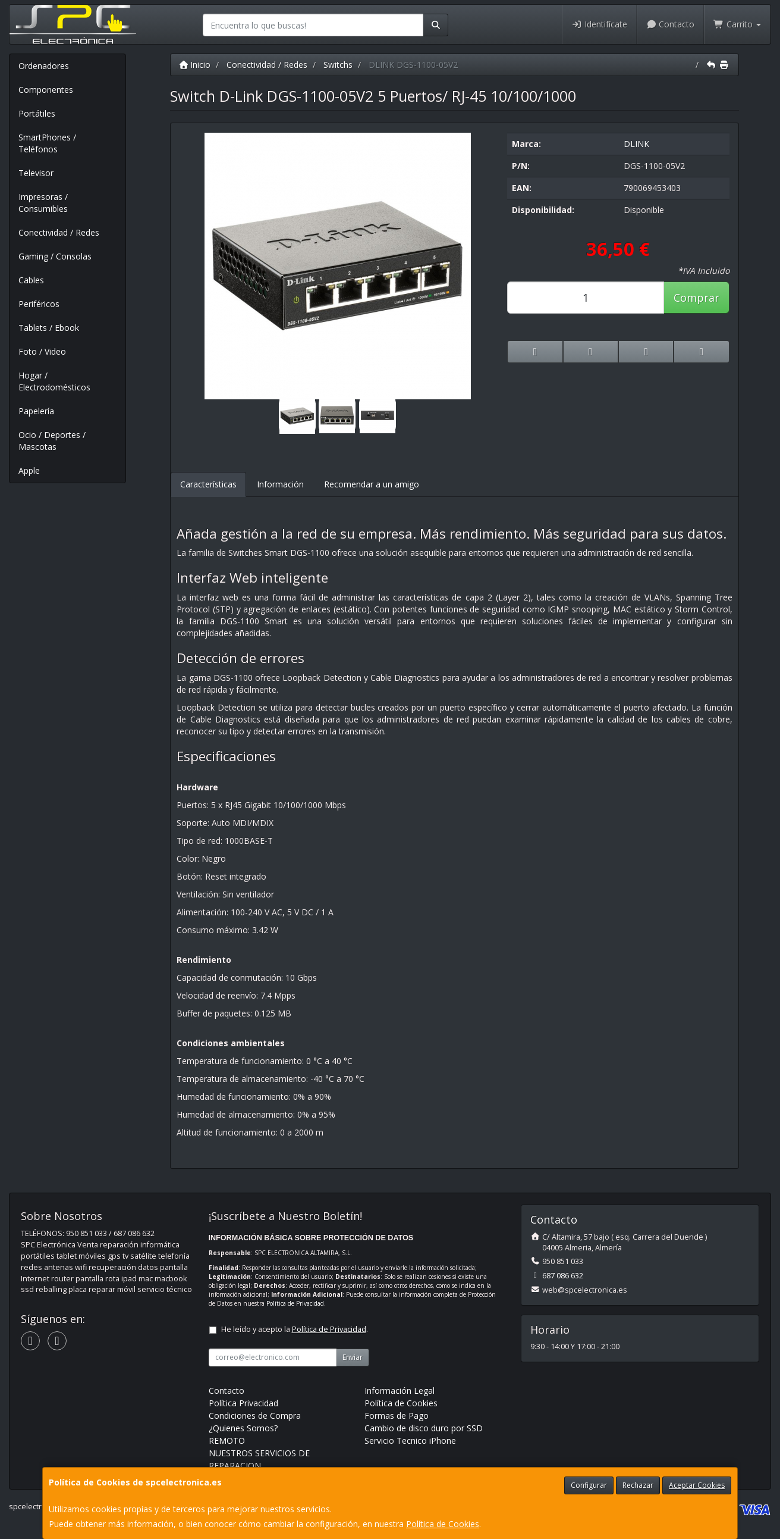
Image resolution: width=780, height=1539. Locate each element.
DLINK (636, 143)
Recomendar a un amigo (371, 484)
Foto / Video (42, 351)
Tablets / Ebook (48, 327)
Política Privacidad (243, 1403)
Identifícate (599, 24)
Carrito (737, 24)
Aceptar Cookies (697, 1485)
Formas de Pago (396, 1415)
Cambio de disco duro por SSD (423, 1428)
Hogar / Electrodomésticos (54, 381)
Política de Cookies (442, 1523)
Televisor (36, 173)
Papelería (36, 411)
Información (280, 484)
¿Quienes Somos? (243, 1428)
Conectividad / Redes (58, 232)
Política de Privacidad (295, 1303)
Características (208, 484)
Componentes (45, 89)
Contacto (670, 24)
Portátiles (36, 113)
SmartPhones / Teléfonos (47, 143)
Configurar (589, 1485)
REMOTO (227, 1440)
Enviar (352, 1357)
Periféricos (38, 303)
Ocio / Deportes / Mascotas (52, 440)
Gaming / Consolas (55, 256)
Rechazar (637, 1485)
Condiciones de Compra (255, 1415)
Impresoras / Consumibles (43, 202)
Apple (29, 470)
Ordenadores (43, 65)
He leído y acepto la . (294, 1329)
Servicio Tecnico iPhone (410, 1440)
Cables (31, 280)
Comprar (696, 297)
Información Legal (399, 1390)
